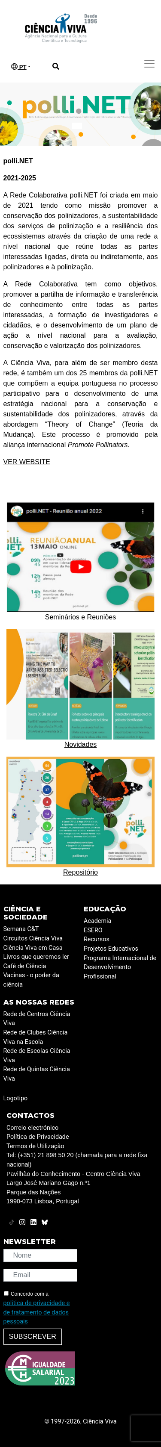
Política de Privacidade (37, 1137)
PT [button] (19, 66)
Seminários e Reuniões (80, 617)
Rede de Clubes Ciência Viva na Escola (35, 1037)
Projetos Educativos (111, 948)
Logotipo (15, 1098)
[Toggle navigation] (149, 63)
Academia (97, 921)
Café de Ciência (24, 966)
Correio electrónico (32, 1128)
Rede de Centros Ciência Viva (36, 1019)
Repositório (80, 872)
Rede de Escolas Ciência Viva (36, 1055)
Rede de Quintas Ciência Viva (36, 1074)
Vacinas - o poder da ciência (31, 980)
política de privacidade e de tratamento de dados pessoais (36, 1312)
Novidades (80, 744)
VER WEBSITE (26, 462)
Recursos (96, 939)
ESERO (93, 930)
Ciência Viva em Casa (33, 948)
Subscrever (32, 1336)
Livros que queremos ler (36, 957)
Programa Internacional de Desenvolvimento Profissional (120, 967)
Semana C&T (21, 929)
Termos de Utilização (35, 1146)
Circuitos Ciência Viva (33, 938)
